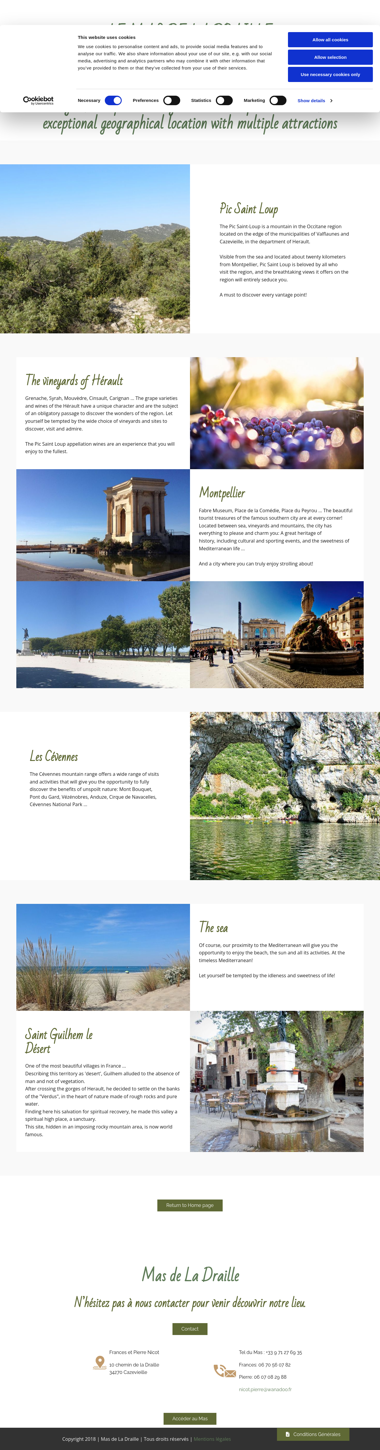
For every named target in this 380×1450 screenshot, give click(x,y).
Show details (311, 75)
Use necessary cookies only (330, 49)
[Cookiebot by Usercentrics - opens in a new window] (38, 75)
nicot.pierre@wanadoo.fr (265, 1389)
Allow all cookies (331, 14)
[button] (189, 1205)
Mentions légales (212, 1438)
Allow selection (330, 32)
